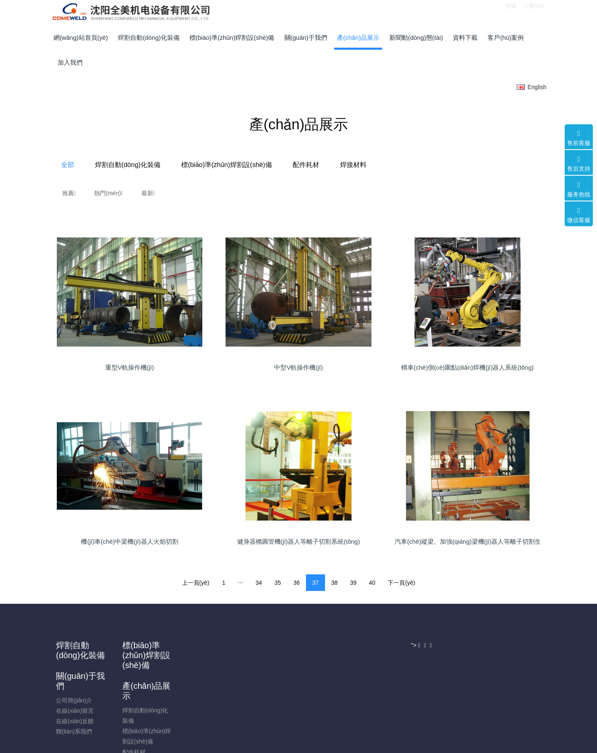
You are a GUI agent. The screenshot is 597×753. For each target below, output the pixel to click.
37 (315, 582)
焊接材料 (438, 164)
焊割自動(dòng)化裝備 (212, 164)
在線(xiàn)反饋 (199, 690)
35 (277, 582)
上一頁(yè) (195, 582)
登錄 (511, 12)
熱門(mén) (108, 193)
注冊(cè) (533, 12)
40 (372, 582)
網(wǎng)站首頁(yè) (80, 37)
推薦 (69, 193)
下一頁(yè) (401, 582)
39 (353, 582)
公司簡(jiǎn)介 (198, 669)
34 (258, 582)
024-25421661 (460, 664)
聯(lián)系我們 (198, 700)
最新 (148, 193)
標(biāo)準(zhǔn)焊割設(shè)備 (311, 164)
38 (334, 582)
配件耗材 (390, 164)
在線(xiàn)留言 (199, 680)
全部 (152, 164)
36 (296, 582)
